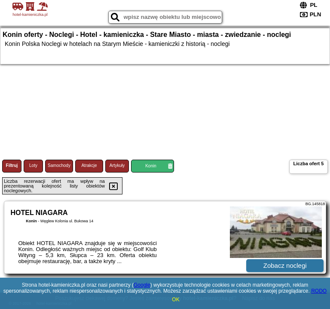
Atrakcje (89, 165)
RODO (319, 291)
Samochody (59, 165)
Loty (33, 165)
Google (142, 285)
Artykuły (117, 165)
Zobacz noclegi (285, 265)
